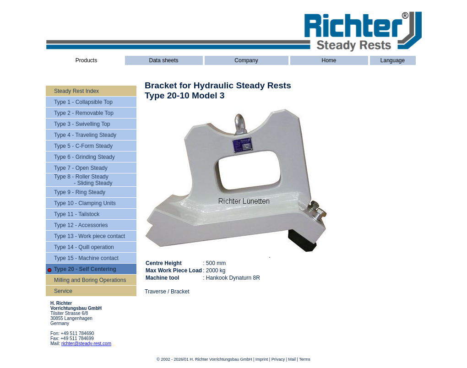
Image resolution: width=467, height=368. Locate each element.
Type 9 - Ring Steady (79, 192)
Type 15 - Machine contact (86, 258)
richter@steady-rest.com (86, 343)
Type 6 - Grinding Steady (84, 157)
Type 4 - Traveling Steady (85, 135)
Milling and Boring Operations (90, 280)
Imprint (261, 359)
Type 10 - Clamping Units (85, 203)
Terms (304, 359)
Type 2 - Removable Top (84, 113)
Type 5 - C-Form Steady (83, 146)
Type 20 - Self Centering (85, 269)
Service (63, 291)
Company (246, 60)
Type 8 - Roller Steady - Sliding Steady (83, 179)
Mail (292, 359)
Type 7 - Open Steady (81, 168)
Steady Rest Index (76, 91)
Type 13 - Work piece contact (89, 236)
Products (86, 60)
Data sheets (163, 60)
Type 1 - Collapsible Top (83, 102)
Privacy (278, 359)
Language (392, 60)
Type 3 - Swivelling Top (82, 124)
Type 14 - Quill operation (84, 247)
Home (328, 60)
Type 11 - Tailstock (76, 214)
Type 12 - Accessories (81, 225)
